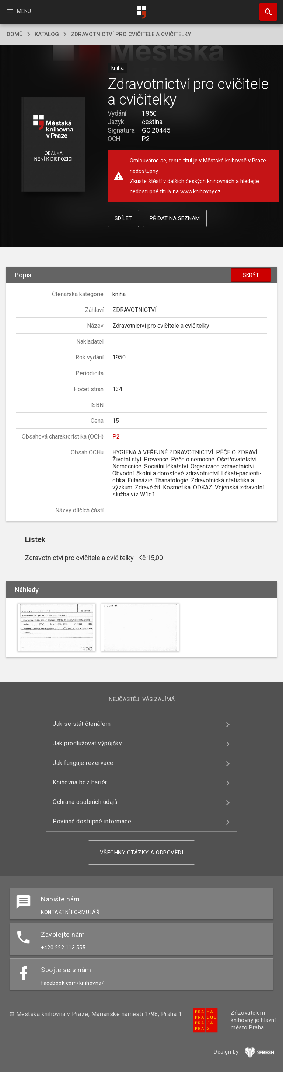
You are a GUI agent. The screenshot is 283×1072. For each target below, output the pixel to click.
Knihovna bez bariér (80, 782)
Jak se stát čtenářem (82, 723)
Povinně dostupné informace (92, 821)
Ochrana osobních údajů (85, 801)
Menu (18, 11)
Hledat (265, 8)
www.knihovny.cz (200, 191)
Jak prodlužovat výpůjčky (87, 743)
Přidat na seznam (175, 218)
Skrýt (251, 275)
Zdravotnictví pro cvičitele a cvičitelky (131, 34)
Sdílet (123, 218)
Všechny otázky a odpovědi (142, 852)
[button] (52, 144)
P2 (116, 436)
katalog (47, 34)
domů (15, 34)
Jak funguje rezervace (83, 762)
